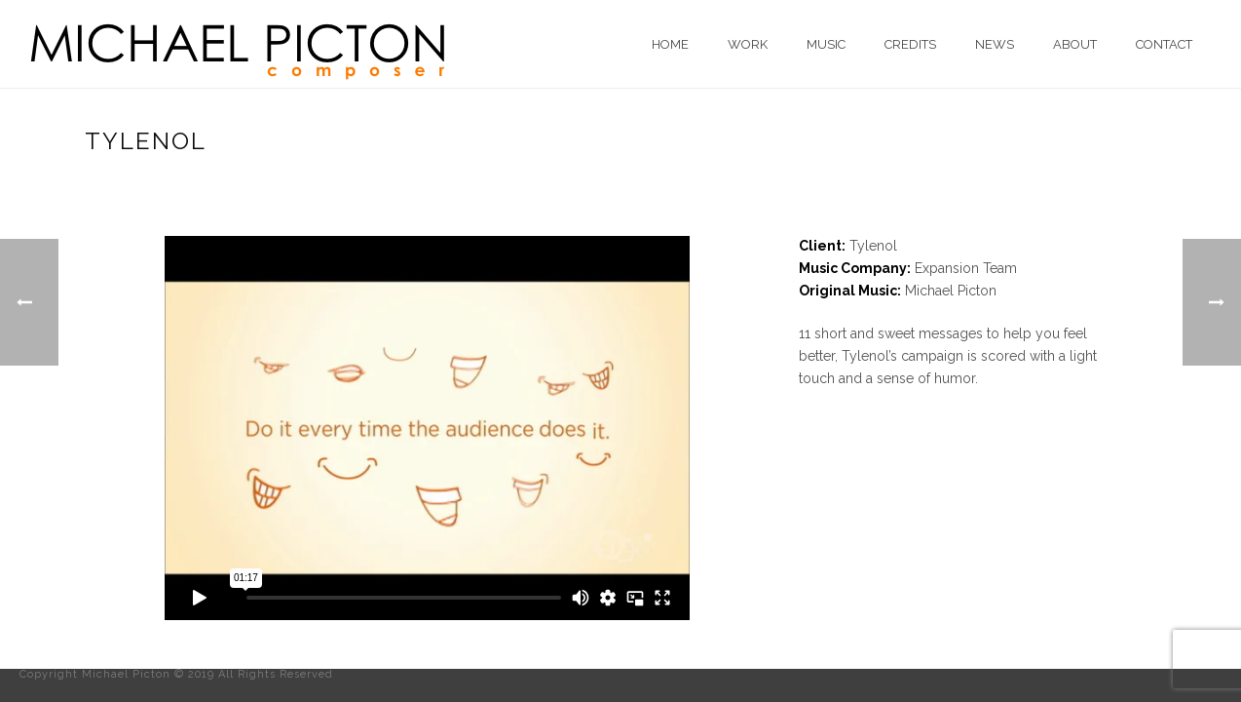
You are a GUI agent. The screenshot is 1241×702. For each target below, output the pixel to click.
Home (670, 44)
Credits (910, 44)
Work (748, 44)
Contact (1164, 44)
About (1075, 44)
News (994, 44)
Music (826, 44)
